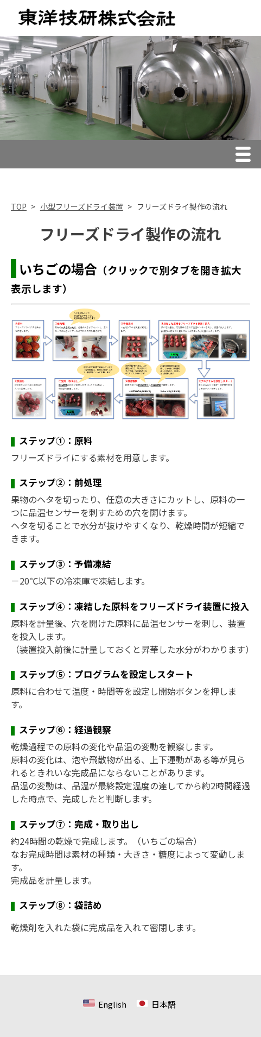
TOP (19, 206)
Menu (246, 155)
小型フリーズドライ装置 (81, 206)
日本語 (163, 1004)
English (112, 1004)
